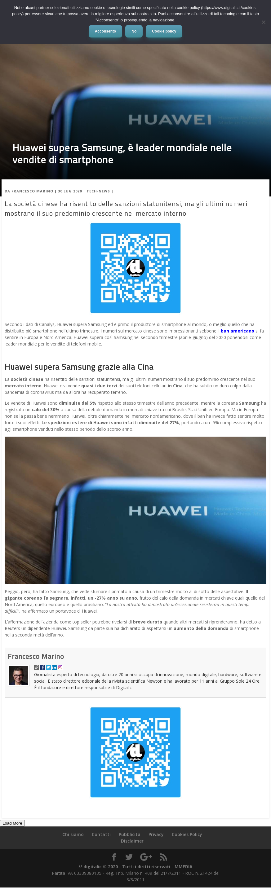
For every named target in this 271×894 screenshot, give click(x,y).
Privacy (156, 834)
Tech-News (98, 191)
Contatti (101, 834)
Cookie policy (164, 31)
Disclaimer (132, 841)
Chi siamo (73, 834)
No (133, 31)
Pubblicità (129, 834)
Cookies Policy (187, 834)
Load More (12, 823)
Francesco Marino (32, 191)
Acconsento (105, 31)
